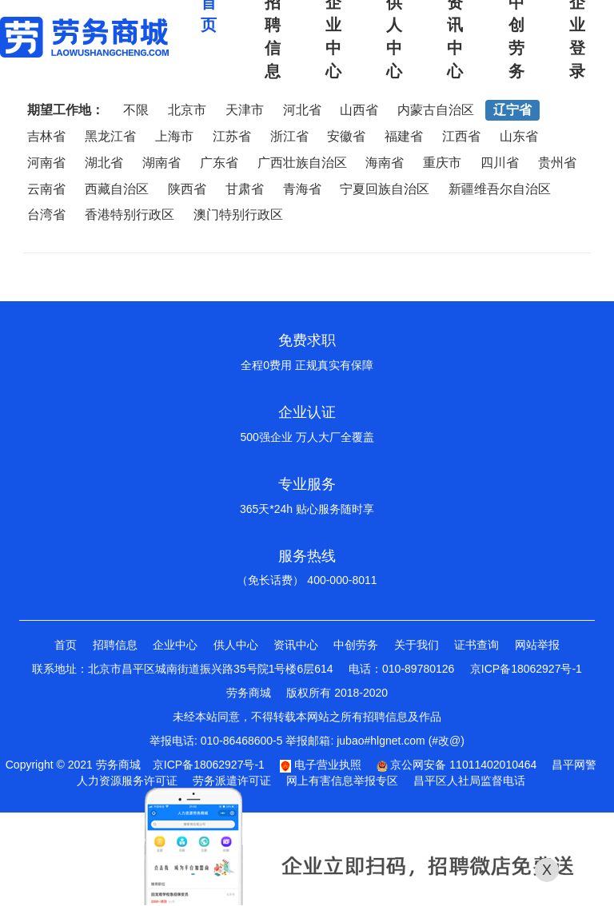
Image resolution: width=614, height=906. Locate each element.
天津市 (244, 110)
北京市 (187, 110)
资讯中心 (295, 644)
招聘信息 (115, 644)
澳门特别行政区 (238, 214)
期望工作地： (65, 110)
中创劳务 (355, 644)
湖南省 (161, 162)
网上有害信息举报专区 (342, 780)
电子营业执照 (320, 764)
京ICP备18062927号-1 (526, 668)
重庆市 (442, 162)
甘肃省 (244, 189)
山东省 (519, 136)
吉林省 (46, 136)
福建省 (404, 136)
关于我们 (416, 644)
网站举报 (537, 644)
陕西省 (187, 189)
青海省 (302, 189)
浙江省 (289, 136)
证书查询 (476, 644)
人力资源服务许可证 (127, 780)
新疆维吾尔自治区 (500, 189)
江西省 (461, 136)
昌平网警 (574, 764)
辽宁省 (512, 110)
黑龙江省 (110, 136)
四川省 (499, 162)
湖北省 (104, 162)
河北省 (302, 110)
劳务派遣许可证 (232, 780)
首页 (65, 644)
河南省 (46, 162)
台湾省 (46, 214)
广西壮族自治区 (302, 162)
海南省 (384, 162)
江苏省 (232, 136)
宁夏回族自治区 (384, 189)
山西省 (359, 110)
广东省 (219, 162)
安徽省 (346, 136)
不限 (136, 110)
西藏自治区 (117, 189)
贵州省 (557, 162)
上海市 (174, 136)
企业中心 (175, 644)
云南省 (46, 189)
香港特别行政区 (129, 214)
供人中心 (235, 644)
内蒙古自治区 (435, 110)
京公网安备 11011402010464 (457, 764)
